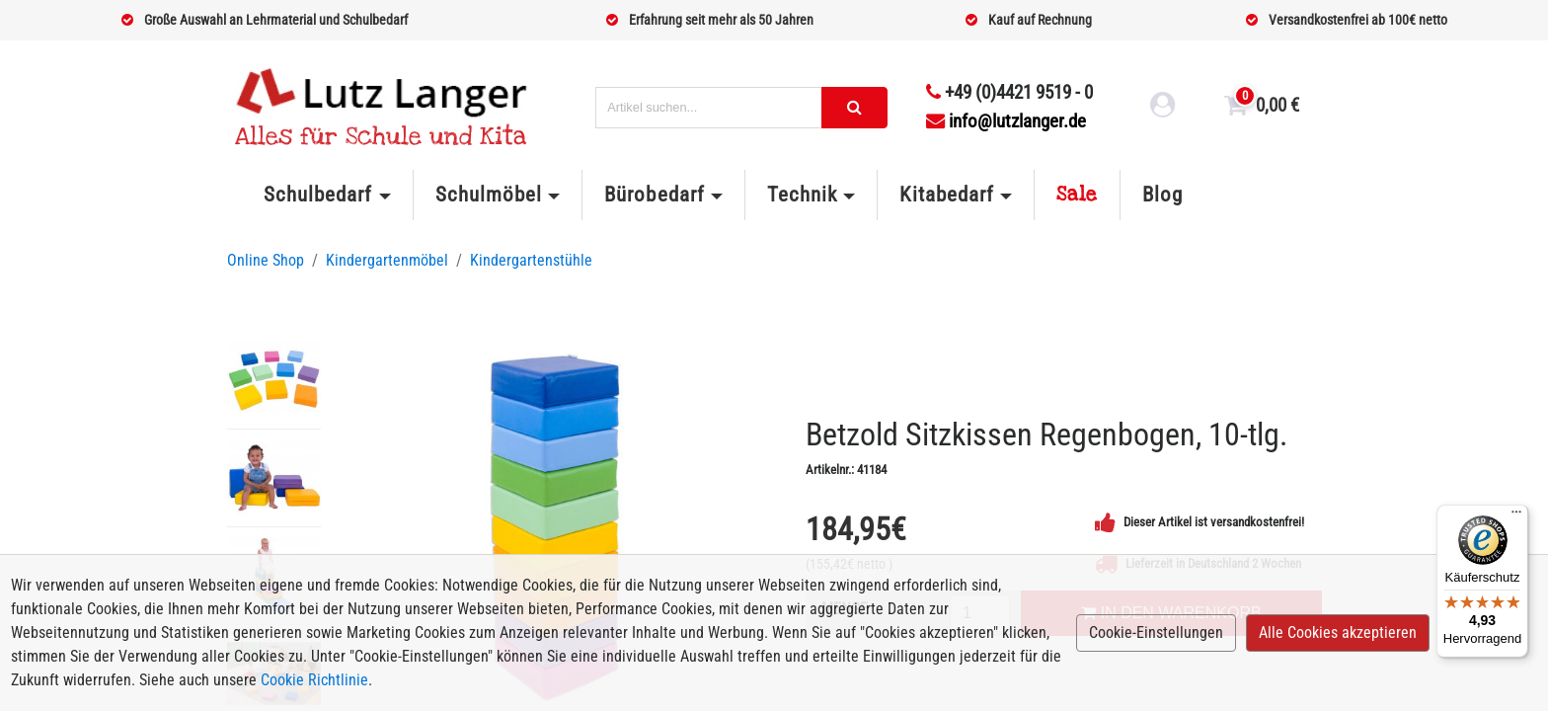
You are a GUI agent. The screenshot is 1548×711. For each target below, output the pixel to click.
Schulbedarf (318, 194)
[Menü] (1516, 516)
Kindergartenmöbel (387, 260)
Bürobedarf (654, 194)
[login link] (1163, 108)
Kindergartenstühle (531, 260)
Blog (1162, 194)
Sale (1077, 194)
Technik (802, 194)
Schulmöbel (488, 194)
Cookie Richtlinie (314, 680)
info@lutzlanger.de (1006, 121)
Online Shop (265, 260)
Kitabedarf (946, 194)
